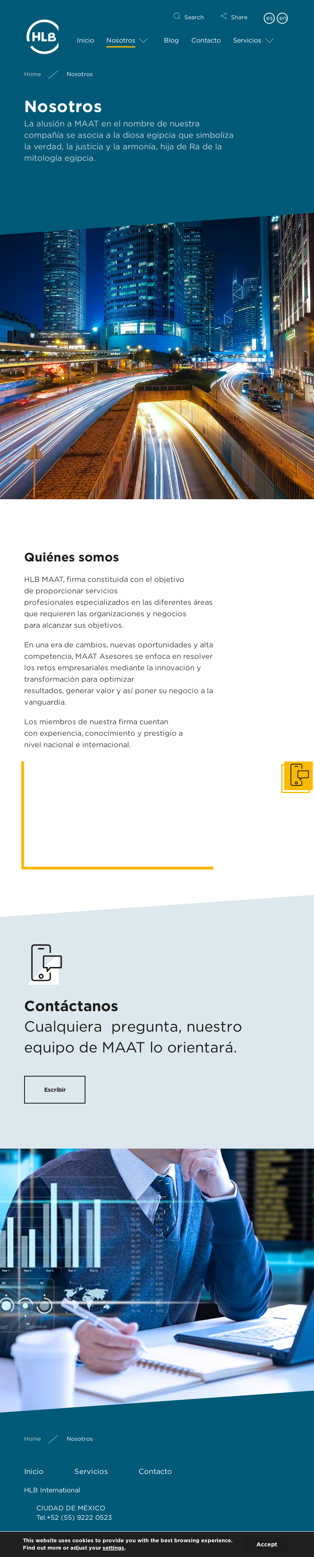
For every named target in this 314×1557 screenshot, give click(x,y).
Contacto (206, 34)
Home (32, 68)
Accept (266, 1544)
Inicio (85, 34)
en (283, 11)
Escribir (55, 1089)
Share (239, 10)
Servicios (247, 34)
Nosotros (120, 34)
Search (194, 10)
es (269, 11)
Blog (171, 34)
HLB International (52, 1490)
